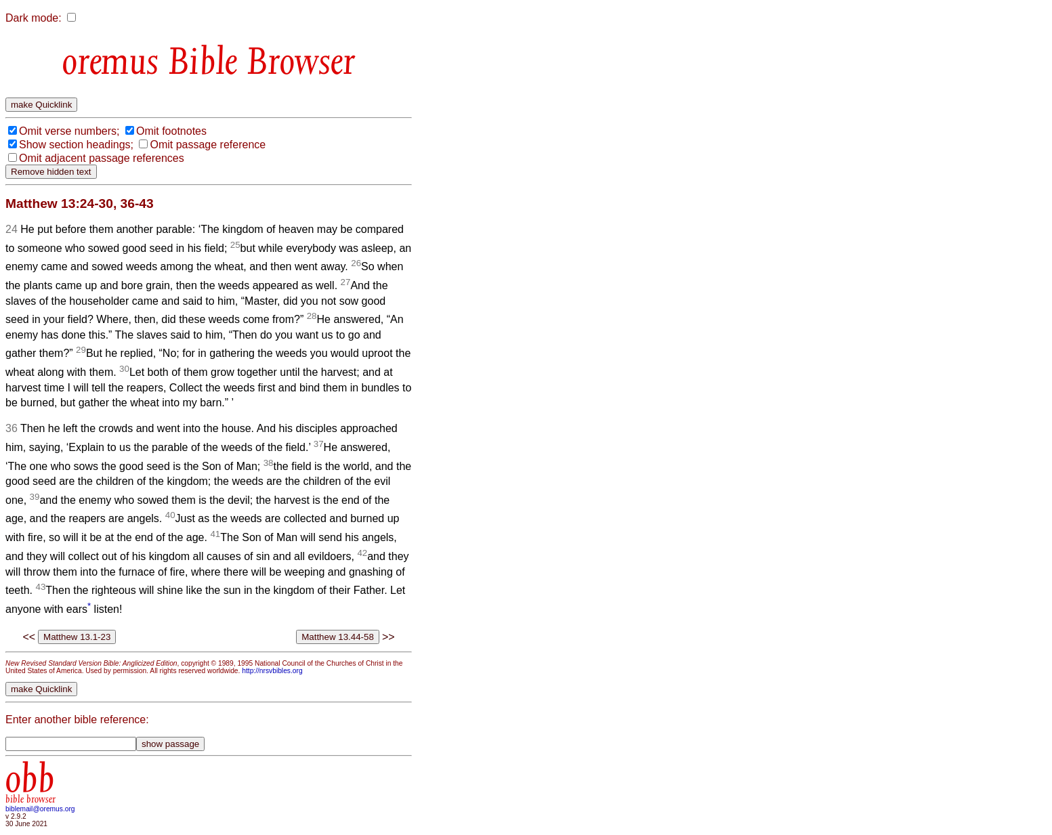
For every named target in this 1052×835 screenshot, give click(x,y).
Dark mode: (33, 18)
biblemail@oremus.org (40, 809)
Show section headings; (76, 144)
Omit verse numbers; (69, 131)
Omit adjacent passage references (101, 158)
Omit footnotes (171, 131)
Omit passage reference (208, 144)
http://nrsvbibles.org (272, 671)
